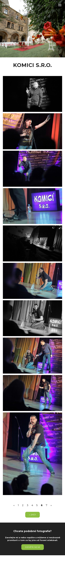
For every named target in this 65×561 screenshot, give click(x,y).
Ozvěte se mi (32, 547)
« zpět (32, 515)
